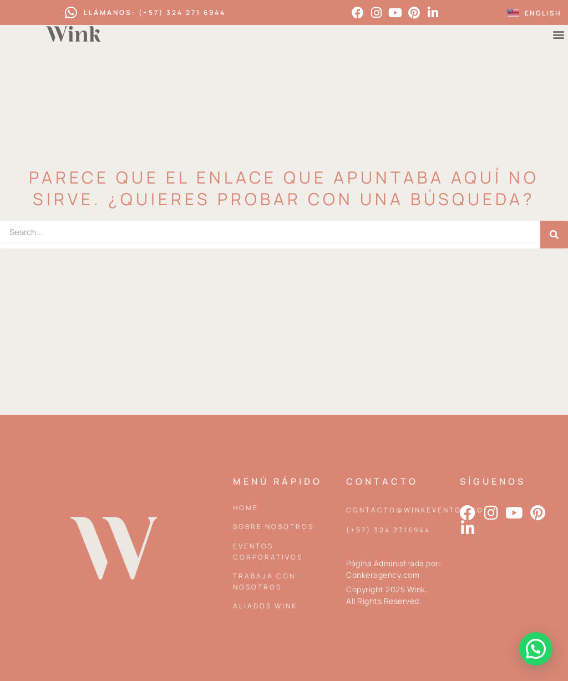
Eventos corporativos (268, 551)
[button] (535, 648)
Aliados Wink (265, 606)
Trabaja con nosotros (264, 581)
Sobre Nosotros (273, 526)
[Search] (554, 234)
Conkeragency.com (382, 575)
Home (245, 507)
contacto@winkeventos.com (418, 510)
